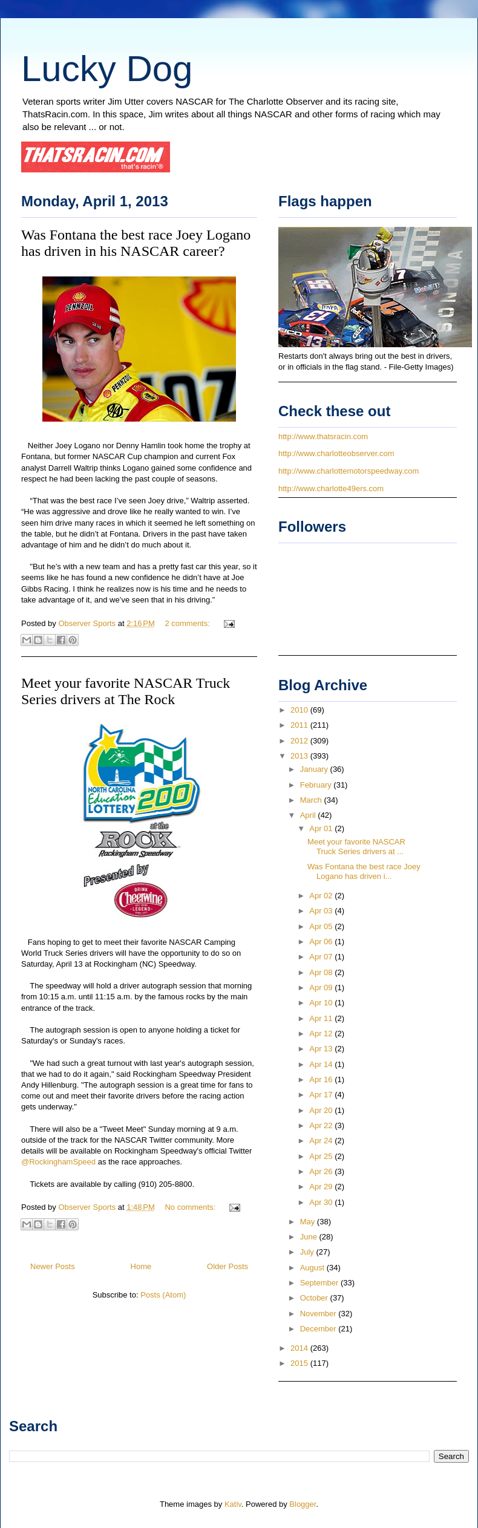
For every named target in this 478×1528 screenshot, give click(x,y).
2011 (300, 725)
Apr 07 (322, 956)
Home (141, 1266)
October (315, 1297)
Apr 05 (322, 926)
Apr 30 (322, 1202)
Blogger (302, 1504)
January (315, 769)
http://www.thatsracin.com (323, 436)
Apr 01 (322, 828)
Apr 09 (322, 987)
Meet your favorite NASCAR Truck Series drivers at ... (356, 846)
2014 (300, 1348)
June (309, 1236)
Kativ (232, 1504)
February (317, 784)
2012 (300, 740)
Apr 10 (322, 1002)
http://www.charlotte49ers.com (331, 488)
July (308, 1251)
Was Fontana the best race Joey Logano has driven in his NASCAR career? (135, 243)
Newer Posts (52, 1266)
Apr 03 (322, 910)
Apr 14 (322, 1064)
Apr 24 (322, 1140)
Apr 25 (322, 1156)
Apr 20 (322, 1110)
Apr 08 (322, 972)
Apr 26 (322, 1171)
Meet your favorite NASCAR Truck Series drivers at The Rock (125, 691)
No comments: (191, 1207)
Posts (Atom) (163, 1294)
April (309, 815)
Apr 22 (322, 1125)
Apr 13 (322, 1048)
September (320, 1282)
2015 (300, 1363)
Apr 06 (322, 941)
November (319, 1313)
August (313, 1267)
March (312, 800)
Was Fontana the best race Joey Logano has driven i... (364, 871)
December (319, 1328)
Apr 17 (322, 1094)
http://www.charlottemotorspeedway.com (348, 470)
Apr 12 (322, 1033)
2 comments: (188, 623)
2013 (300, 755)
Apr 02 (322, 895)
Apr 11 (322, 1018)
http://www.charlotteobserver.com (336, 453)
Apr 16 (322, 1079)
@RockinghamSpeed (58, 1161)
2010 (300, 709)
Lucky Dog (106, 68)
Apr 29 (322, 1186)
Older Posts (227, 1266)
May (308, 1221)
